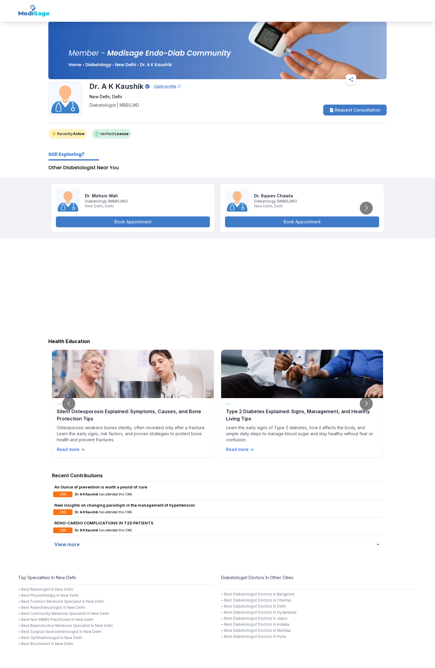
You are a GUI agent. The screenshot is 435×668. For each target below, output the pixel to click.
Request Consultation (355, 109)
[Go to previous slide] (68, 403)
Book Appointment (132, 221)
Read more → (71, 449)
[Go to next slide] (366, 208)
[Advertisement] (217, 287)
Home (75, 65)
